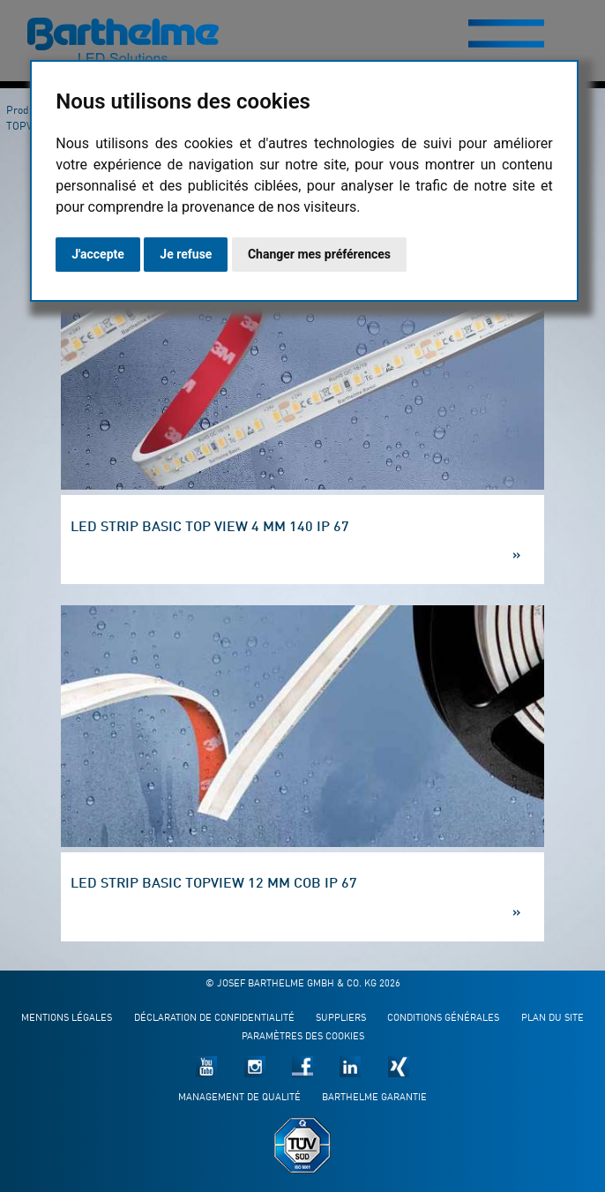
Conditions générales (443, 1018)
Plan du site (552, 1018)
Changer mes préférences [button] (319, 254)
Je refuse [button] (186, 254)
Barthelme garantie (374, 1098)
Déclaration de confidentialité (214, 1018)
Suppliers (341, 1018)
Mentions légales (66, 1018)
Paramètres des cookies (303, 1037)
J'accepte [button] (97, 254)
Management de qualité (239, 1098)
